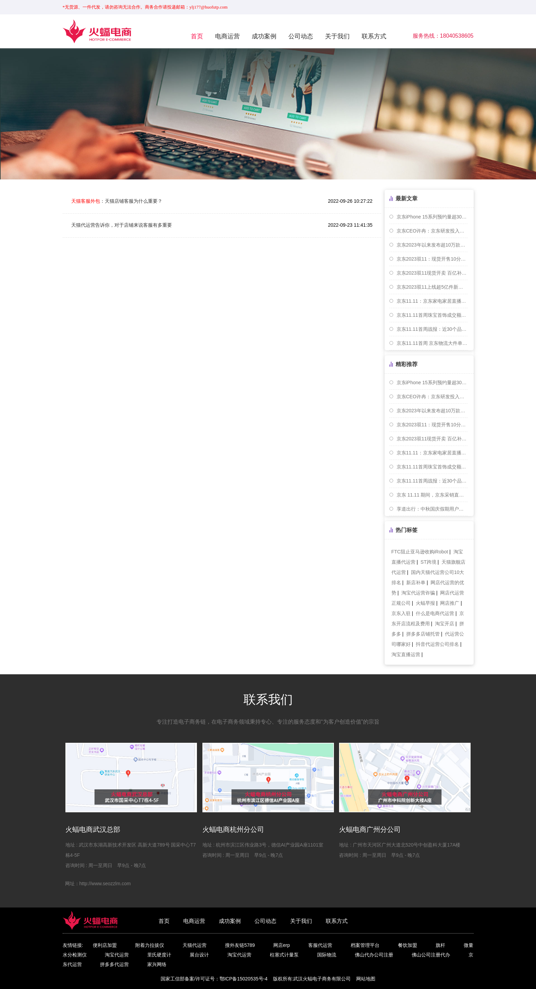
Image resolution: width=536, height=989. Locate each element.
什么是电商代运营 (435, 613)
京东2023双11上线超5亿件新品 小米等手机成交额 (432, 287)
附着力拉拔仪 (149, 945)
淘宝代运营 (117, 954)
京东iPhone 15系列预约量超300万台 (432, 217)
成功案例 (264, 36)
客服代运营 (320, 945)
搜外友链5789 (240, 945)
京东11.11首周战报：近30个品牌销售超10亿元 (432, 329)
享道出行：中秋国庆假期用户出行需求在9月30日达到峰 (432, 509)
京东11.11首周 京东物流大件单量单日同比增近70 (432, 343)
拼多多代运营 (114, 964)
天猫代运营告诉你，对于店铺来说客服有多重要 (121, 225)
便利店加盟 (105, 945)
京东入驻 (401, 613)
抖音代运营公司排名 (437, 644)
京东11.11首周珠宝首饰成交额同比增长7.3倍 (432, 315)
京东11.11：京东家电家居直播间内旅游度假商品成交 (432, 301)
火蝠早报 (425, 603)
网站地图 (365, 978)
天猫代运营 (195, 945)
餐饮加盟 (407, 945)
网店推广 (449, 603)
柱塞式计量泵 (284, 954)
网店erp (281, 945)
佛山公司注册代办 (431, 954)
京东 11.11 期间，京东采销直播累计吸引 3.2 (432, 495)
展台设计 (199, 954)
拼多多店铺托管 (423, 634)
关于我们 (337, 36)
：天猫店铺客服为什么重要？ (116, 201)
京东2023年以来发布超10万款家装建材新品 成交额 (432, 245)
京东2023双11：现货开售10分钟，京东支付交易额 (432, 259)
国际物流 (326, 954)
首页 (197, 36)
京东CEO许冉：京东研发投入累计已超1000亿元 (432, 231)
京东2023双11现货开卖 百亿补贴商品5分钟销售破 (432, 273)
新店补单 (415, 582)
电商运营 (227, 36)
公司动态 (300, 36)
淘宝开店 (444, 623)
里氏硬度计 (159, 954)
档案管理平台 (365, 945)
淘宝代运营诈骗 (418, 593)
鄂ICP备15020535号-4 (243, 978)
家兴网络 (156, 964)
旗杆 (440, 945)
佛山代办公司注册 (374, 954)
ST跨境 (428, 562)
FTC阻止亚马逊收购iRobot (419, 551)
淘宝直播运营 (405, 654)
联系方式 (374, 36)
